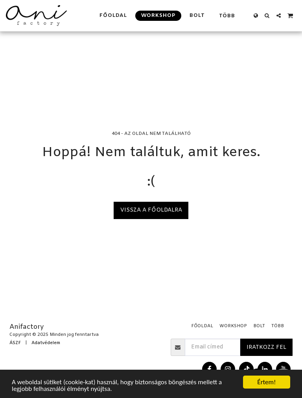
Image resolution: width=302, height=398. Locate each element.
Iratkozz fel (266, 347)
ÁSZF (15, 343)
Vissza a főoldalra (151, 210)
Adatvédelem (45, 343)
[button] (267, 15)
